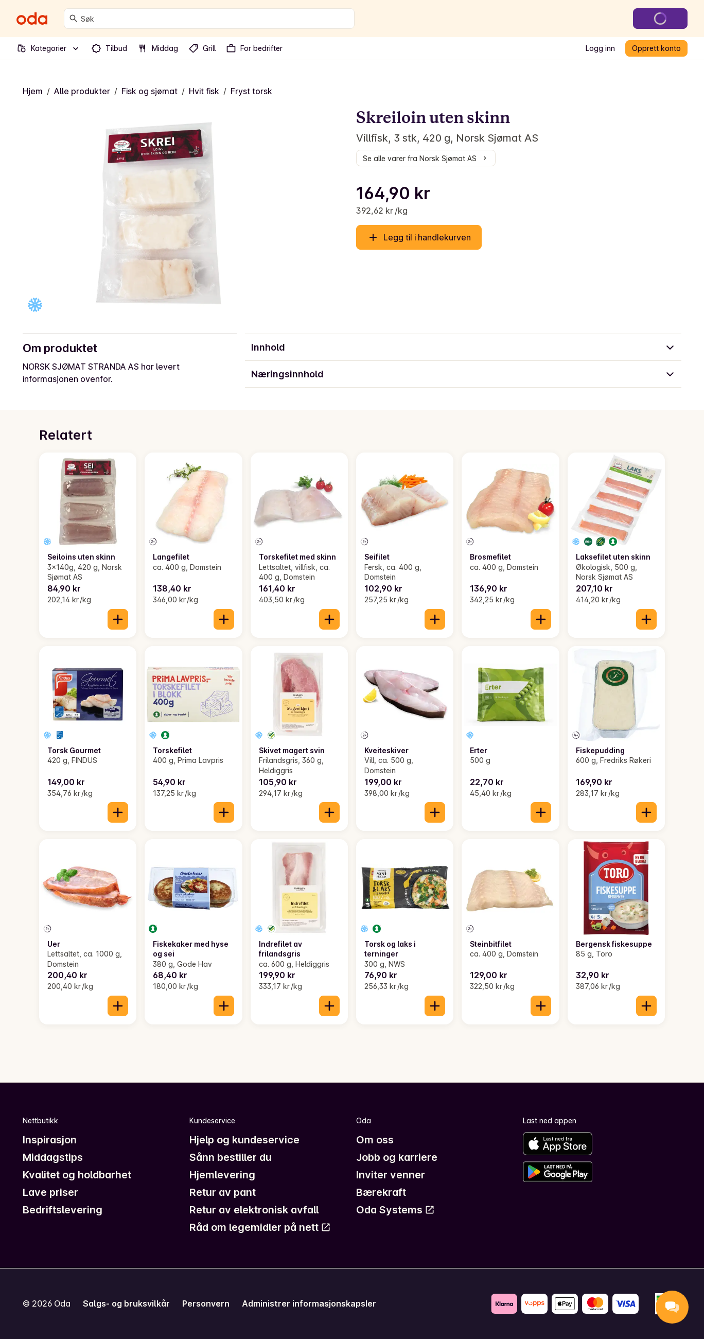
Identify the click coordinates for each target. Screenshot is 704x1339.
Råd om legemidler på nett (260, 1227)
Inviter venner (390, 1175)
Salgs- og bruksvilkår (126, 1303)
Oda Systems (395, 1210)
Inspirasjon (50, 1140)
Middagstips (53, 1157)
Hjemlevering (222, 1175)
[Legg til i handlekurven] (118, 619)
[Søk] (73, 18)
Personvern (206, 1303)
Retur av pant (222, 1192)
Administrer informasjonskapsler (309, 1303)
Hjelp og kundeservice (244, 1140)
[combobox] (215, 18)
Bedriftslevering (62, 1210)
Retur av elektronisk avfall (254, 1210)
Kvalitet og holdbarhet (77, 1175)
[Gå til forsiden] (31, 18)
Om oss (375, 1140)
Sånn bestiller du (230, 1157)
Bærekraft (381, 1192)
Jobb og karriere (396, 1157)
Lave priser (50, 1192)
